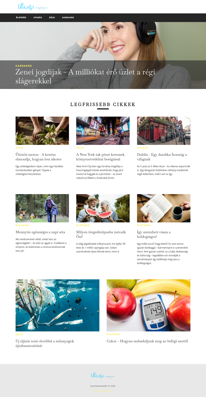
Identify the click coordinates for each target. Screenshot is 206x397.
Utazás (142, 148)
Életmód (22, 225)
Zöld (19, 148)
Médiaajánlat (103, 390)
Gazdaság (23, 65)
